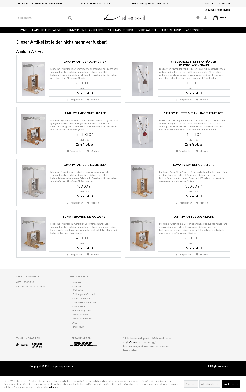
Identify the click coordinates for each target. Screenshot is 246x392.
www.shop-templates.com (123, 370)
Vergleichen (75, 99)
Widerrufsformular (82, 318)
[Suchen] (70, 17)
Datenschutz (79, 306)
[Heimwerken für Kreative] (84, 30)
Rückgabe (77, 290)
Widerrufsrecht (80, 314)
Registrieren (223, 9)
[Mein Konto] (206, 17)
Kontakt (76, 282)
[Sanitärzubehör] (120, 30)
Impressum (78, 326)
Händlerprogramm (81, 310)
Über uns (77, 286)
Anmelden (209, 9)
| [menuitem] (217, 9)
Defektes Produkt (81, 298)
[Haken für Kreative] (46, 30)
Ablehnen (191, 384)
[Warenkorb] (221, 17)
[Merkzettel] (198, 17)
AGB (74, 322)
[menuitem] (45, 17)
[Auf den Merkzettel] (93, 99)
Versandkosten (137, 342)
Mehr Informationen (47, 386)
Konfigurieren (231, 384)
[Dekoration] (146, 30)
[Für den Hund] (170, 30)
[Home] (23, 30)
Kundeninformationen (84, 302)
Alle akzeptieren (209, 384)
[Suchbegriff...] (45, 17)
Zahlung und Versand (83, 294)
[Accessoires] (194, 30)
